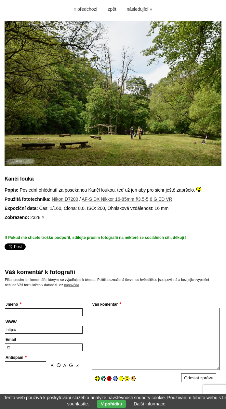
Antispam (14, 357)
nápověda (71, 285)
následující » (140, 9)
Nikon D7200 (65, 199)
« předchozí (85, 9)
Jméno (12, 304)
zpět (112, 9)
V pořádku (111, 404)
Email (11, 339)
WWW (11, 322)
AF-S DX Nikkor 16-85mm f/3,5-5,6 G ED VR (127, 199)
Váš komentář (105, 304)
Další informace (149, 403)
